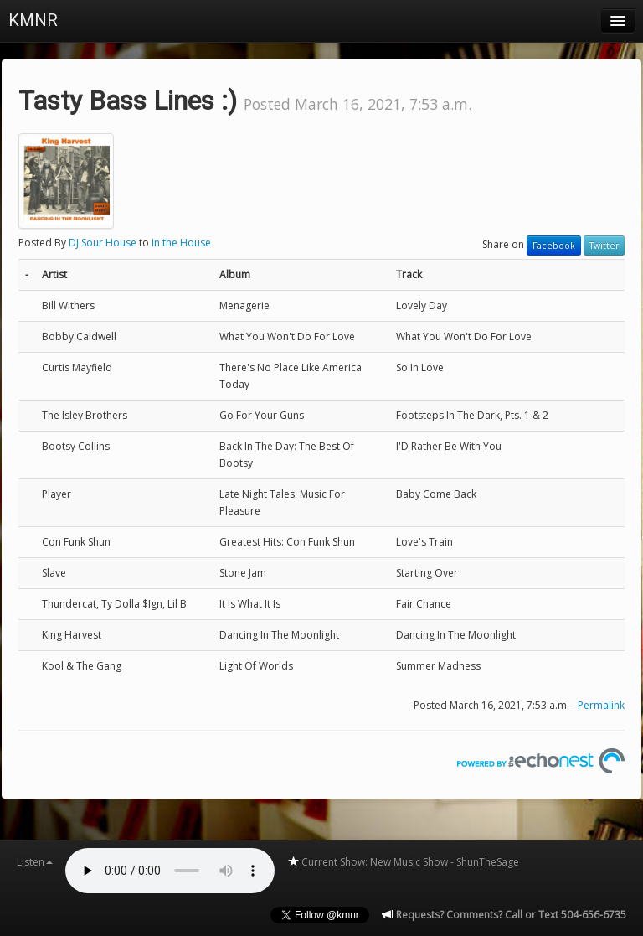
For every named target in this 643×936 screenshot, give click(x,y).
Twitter (604, 245)
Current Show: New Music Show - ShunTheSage (403, 862)
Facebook (553, 245)
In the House (181, 242)
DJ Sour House (102, 242)
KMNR (33, 20)
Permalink (601, 705)
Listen (35, 862)
